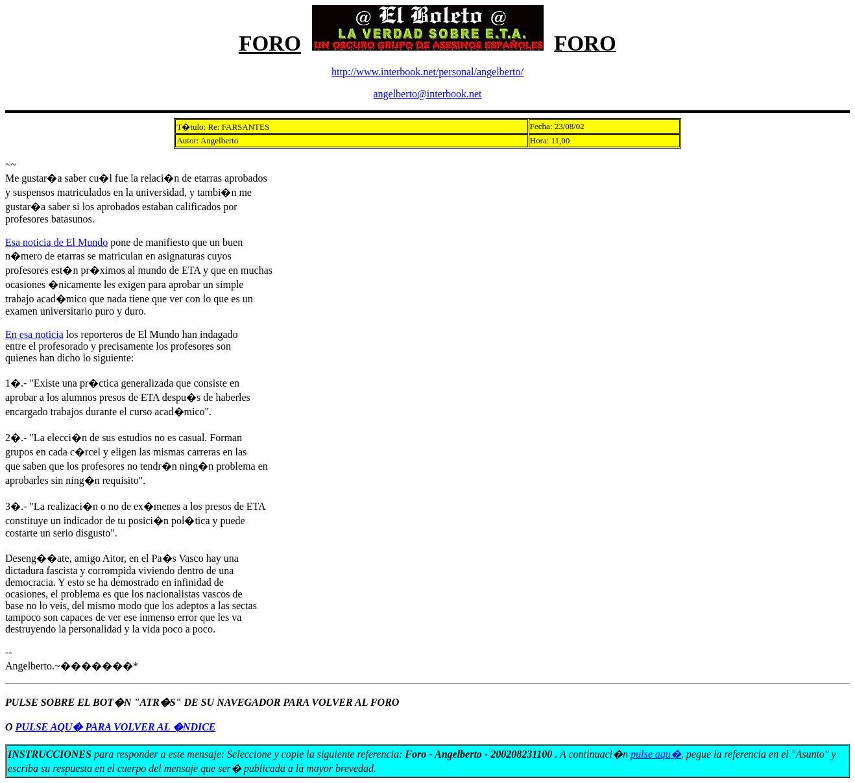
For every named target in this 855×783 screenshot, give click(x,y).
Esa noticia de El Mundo (56, 242)
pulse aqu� (656, 754)
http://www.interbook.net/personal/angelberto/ (427, 71)
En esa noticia (34, 334)
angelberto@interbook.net (427, 93)
